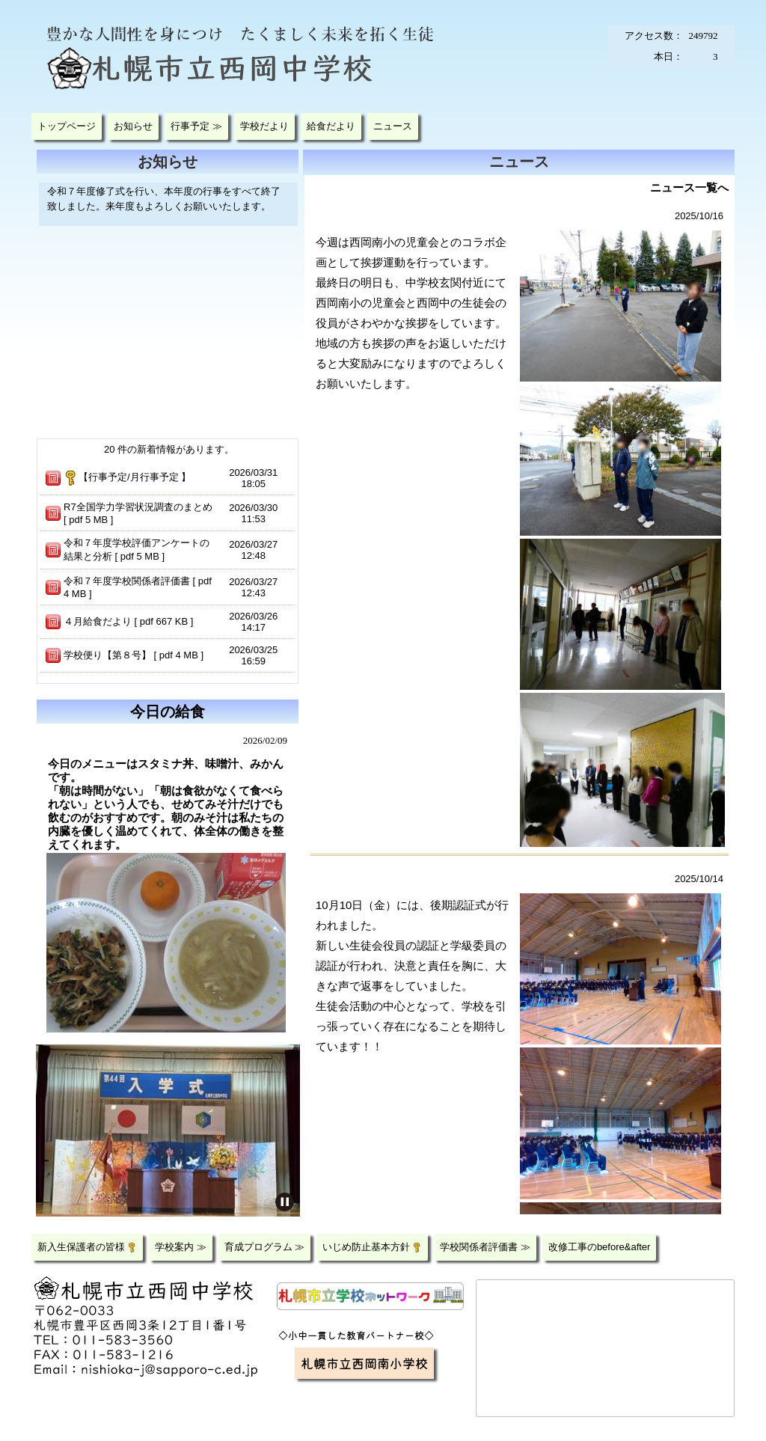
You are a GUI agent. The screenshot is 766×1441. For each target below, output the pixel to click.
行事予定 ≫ (196, 126)
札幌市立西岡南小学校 (364, 1362)
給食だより (331, 126)
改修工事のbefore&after (599, 1246)
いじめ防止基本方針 (372, 1246)
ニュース (392, 126)
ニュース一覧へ (689, 187)
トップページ (66, 126)
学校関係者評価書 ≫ (485, 1246)
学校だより (264, 126)
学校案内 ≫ (180, 1246)
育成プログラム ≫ (264, 1246)
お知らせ (133, 126)
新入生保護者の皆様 (87, 1246)
